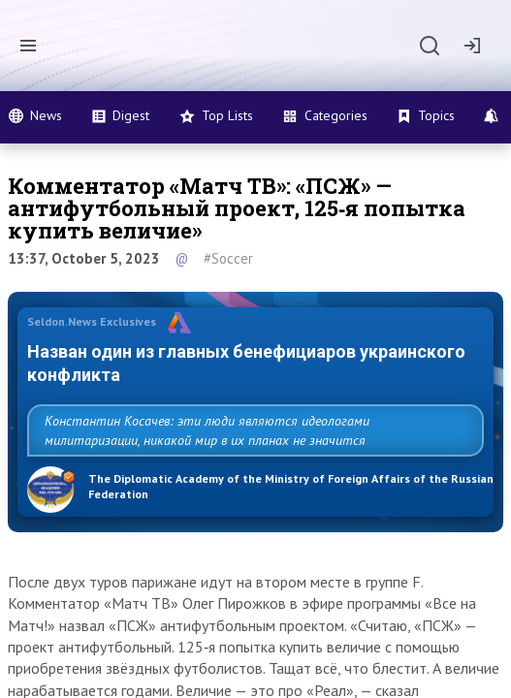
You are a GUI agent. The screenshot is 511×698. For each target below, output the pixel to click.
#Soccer (228, 258)
